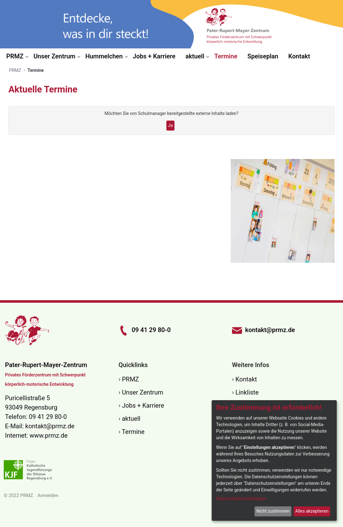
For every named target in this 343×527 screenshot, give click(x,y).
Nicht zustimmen (273, 511)
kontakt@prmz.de (49, 426)
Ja (170, 125)
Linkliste (247, 392)
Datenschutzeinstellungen (241, 498)
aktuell (131, 418)
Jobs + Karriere (143, 405)
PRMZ (130, 379)
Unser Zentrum (142, 392)
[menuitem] (17, 56)
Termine (133, 431)
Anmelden (48, 495)
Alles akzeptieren (311, 511)
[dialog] (274, 460)
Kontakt (246, 379)
